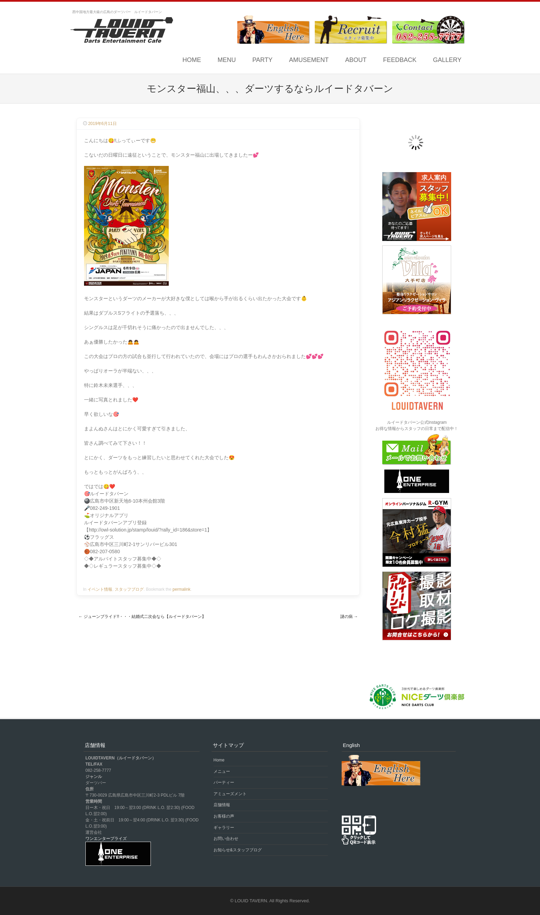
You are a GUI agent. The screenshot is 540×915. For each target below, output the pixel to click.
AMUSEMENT (309, 59)
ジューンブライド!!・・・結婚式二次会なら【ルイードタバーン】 (142, 616)
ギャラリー (224, 827)
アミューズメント (230, 793)
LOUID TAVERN (251, 900)
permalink (181, 589)
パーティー (224, 782)
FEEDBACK (399, 59)
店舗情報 (222, 804)
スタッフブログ (129, 589)
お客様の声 (224, 816)
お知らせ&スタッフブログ (238, 850)
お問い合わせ (226, 838)
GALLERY (447, 59)
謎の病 (349, 616)
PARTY (262, 59)
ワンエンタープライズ (106, 838)
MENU (227, 59)
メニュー (222, 771)
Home (192, 59)
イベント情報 (99, 589)
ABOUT (355, 59)
